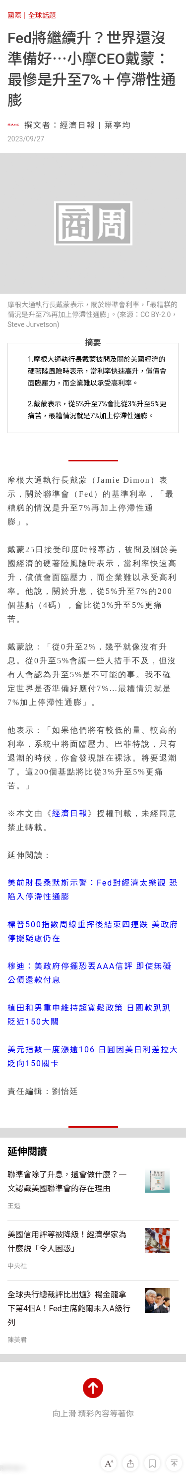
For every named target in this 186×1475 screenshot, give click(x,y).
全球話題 (42, 15)
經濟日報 (70, 813)
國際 (14, 15)
